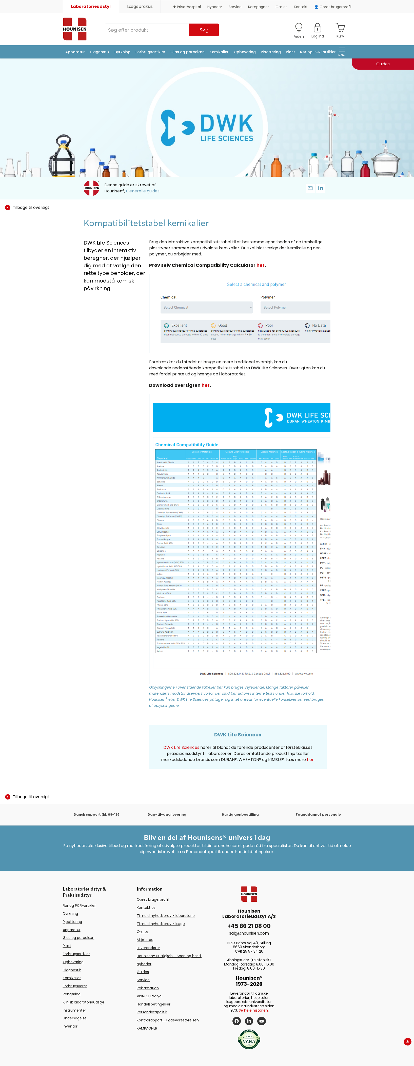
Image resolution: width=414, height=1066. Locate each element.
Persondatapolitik (152, 1012)
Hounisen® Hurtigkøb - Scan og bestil (169, 955)
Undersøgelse (75, 1018)
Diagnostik (99, 51)
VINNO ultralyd (149, 996)
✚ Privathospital (187, 6)
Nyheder (214, 6)
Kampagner (258, 6)
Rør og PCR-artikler (318, 51)
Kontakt (301, 6)
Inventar (70, 1026)
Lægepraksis (140, 6)
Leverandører (148, 947)
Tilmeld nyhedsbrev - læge (161, 923)
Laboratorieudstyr (91, 6)
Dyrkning (122, 51)
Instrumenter (74, 1010)
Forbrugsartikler (150, 51)
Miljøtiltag (145, 939)
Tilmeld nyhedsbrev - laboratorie (166, 915)
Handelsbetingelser (153, 1004)
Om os (281, 6)
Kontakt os (146, 907)
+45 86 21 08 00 (249, 926)
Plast (290, 51)
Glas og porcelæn (187, 51)
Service (235, 6)
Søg (204, 30)
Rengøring (72, 994)
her (261, 265)
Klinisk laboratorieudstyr (83, 1002)
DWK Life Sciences (181, 747)
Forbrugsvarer (75, 986)
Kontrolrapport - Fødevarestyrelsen (168, 1020)
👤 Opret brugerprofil (332, 6)
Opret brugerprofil (153, 899)
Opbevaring (245, 51)
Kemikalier (219, 51)
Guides (143, 971)
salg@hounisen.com (249, 933)
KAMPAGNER (147, 1028)
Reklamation (148, 988)
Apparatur (75, 51)
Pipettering (271, 51)
